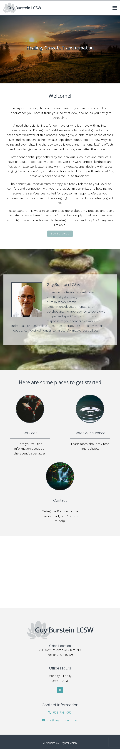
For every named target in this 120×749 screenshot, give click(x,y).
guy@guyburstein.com (62, 720)
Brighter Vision (68, 742)
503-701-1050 (62, 712)
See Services (60, 233)
